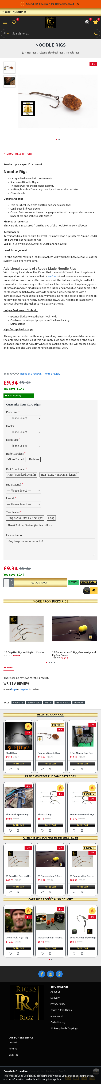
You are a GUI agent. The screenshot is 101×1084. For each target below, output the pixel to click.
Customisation (14, 535)
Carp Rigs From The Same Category (50, 776)
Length (10, 498)
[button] (56, 139)
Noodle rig (18, 703)
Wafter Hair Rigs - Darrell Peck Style (51, 937)
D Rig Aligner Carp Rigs (81, 753)
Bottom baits (34, 703)
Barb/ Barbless (15, 453)
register (24, 689)
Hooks (10, 426)
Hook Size (12, 439)
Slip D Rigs (11, 753)
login (14, 689)
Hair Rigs (31, 52)
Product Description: (17, 154)
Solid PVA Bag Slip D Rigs (83, 937)
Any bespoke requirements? (50, 547)
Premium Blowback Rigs (82, 814)
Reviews (8, 667)
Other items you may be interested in (50, 837)
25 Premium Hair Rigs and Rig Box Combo (83, 876)
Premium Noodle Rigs (49, 753)
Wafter (52, 276)
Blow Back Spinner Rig (17, 814)
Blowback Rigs (45, 814)
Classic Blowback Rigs (51, 52)
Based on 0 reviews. (31, 373)
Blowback (78, 703)
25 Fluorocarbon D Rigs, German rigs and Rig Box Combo (74, 653)
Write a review (52, 373)
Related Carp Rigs (50, 714)
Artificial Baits (63, 703)
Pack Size (12, 412)
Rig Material (13, 484)
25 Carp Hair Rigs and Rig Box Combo (24, 652)
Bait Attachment (15, 469)
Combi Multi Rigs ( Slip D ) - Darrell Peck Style (19, 937)
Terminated (13, 512)
